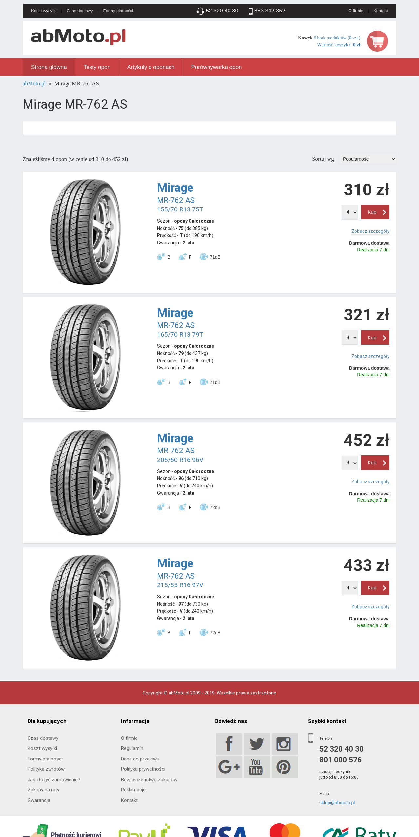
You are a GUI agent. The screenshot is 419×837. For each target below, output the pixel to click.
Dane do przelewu (140, 759)
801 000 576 (340, 760)
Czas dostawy (80, 10)
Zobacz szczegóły (370, 231)
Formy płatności (118, 10)
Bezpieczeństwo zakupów (149, 779)
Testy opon (97, 67)
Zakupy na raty (43, 790)
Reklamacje (133, 790)
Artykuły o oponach (151, 67)
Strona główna (49, 67)
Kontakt (380, 10)
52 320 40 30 (341, 749)
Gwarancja (39, 800)
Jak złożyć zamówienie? (54, 779)
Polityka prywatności (143, 769)
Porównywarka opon (216, 67)
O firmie (356, 10)
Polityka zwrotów (46, 769)
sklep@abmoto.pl (337, 802)
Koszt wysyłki (43, 10)
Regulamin (132, 748)
